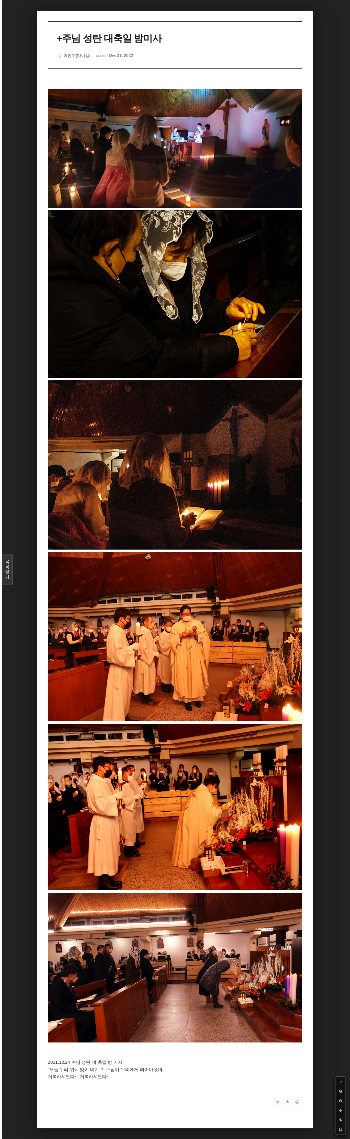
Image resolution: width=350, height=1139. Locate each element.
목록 (7, 569)
